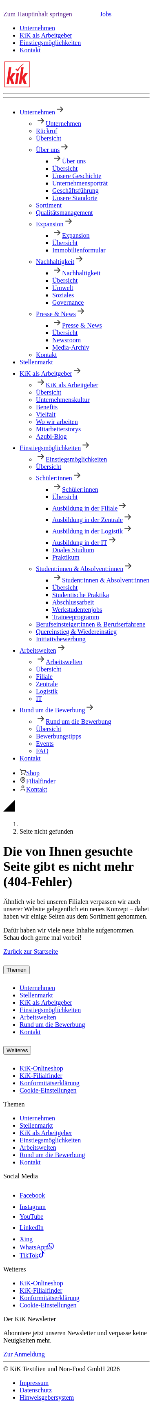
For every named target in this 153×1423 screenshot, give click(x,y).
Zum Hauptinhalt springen (37, 14)
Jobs (104, 14)
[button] (85, 14)
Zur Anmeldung (24, 1354)
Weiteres (17, 1050)
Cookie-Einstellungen (48, 1090)
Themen (17, 970)
